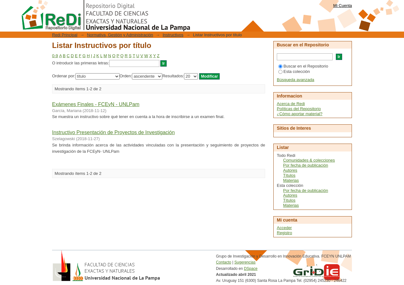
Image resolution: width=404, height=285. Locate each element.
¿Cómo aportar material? (300, 113)
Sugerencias (244, 262)
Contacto (223, 262)
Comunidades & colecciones (309, 160)
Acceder (284, 227)
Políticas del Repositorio (299, 108)
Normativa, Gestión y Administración (120, 35)
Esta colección (294, 71)
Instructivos (173, 35)
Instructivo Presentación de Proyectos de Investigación (113, 132)
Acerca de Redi (291, 103)
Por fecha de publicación (305, 165)
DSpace (251, 268)
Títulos (289, 175)
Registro (284, 232)
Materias (291, 180)
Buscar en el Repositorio (303, 66)
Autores (290, 170)
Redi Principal (64, 35)
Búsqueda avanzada (295, 79)
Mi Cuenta (342, 5)
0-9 (55, 55)
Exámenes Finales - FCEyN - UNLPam (96, 104)
